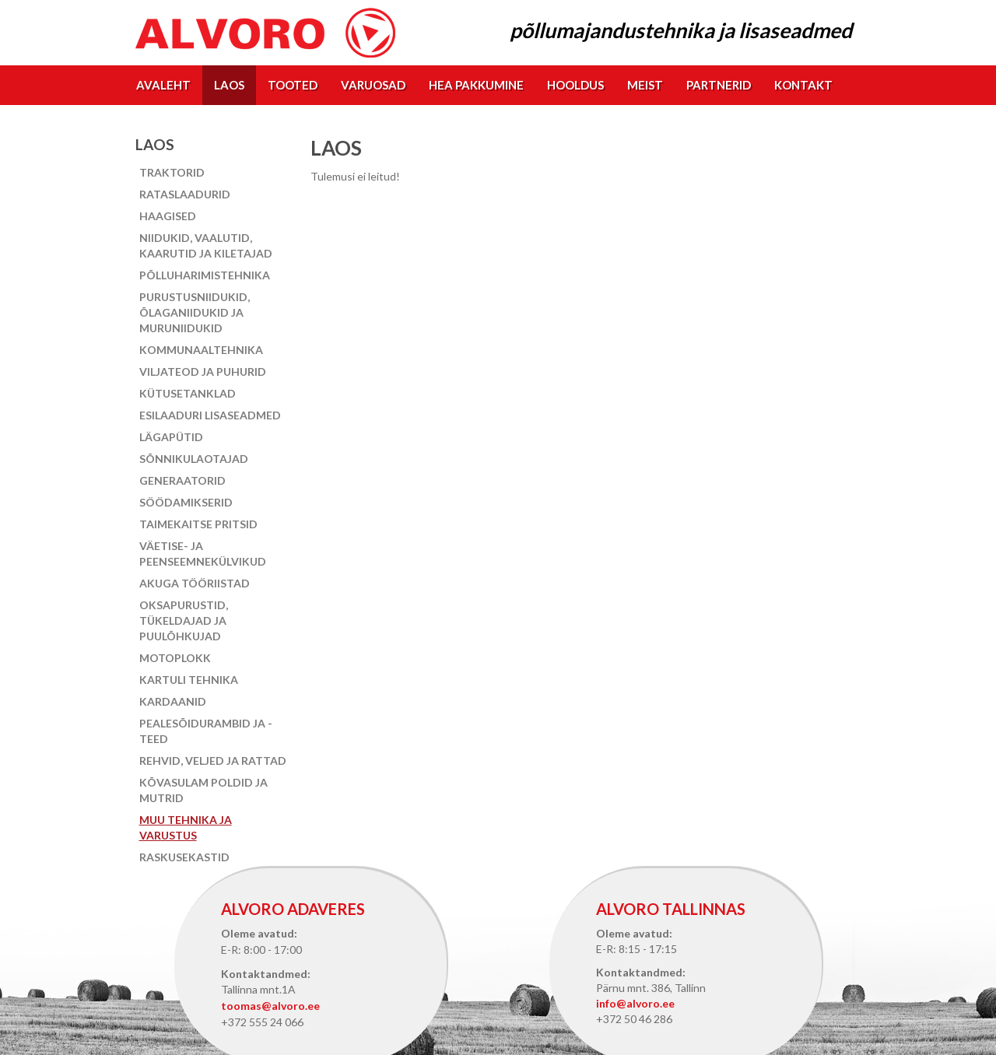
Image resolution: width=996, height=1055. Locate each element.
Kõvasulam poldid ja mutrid (203, 790)
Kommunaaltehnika (201, 349)
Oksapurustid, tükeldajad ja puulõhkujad (183, 620)
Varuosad (373, 85)
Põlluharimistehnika (204, 275)
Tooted (292, 85)
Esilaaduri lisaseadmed (210, 415)
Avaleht (163, 85)
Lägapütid (171, 436)
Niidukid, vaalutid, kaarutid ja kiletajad (205, 245)
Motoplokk (175, 657)
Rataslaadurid (184, 194)
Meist (645, 85)
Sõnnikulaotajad (193, 458)
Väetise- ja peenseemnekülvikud (202, 553)
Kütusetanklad (187, 393)
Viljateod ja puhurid (202, 371)
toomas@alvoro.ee (270, 1005)
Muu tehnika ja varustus (185, 827)
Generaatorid (182, 480)
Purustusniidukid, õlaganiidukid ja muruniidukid (194, 312)
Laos (229, 85)
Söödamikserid (186, 502)
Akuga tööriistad (194, 583)
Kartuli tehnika (188, 679)
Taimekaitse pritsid (198, 524)
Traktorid (172, 172)
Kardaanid (172, 701)
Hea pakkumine (476, 85)
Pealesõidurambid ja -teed (205, 731)
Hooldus (575, 85)
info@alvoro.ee (635, 1003)
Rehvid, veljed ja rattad (212, 760)
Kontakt (803, 85)
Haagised (167, 216)
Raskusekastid (184, 857)
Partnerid (718, 85)
